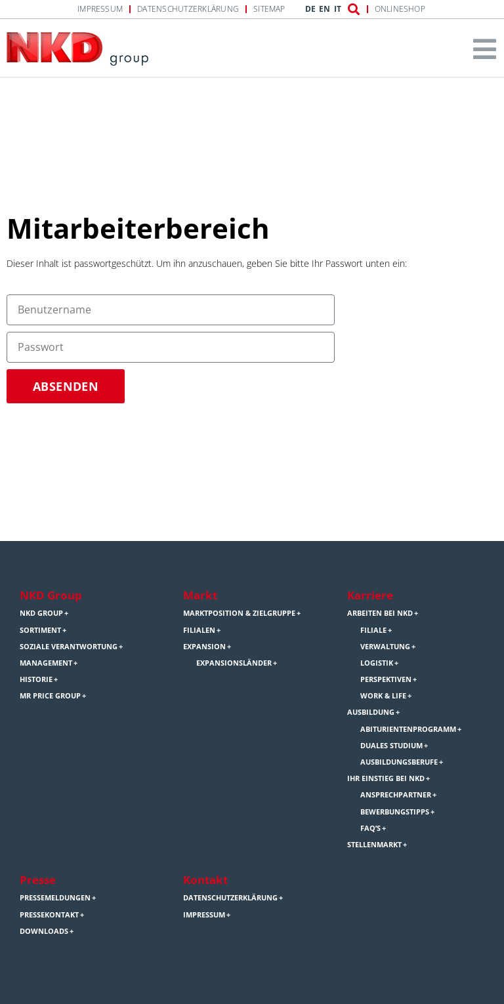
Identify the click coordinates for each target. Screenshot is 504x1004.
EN (324, 9)
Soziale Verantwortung (68, 646)
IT (337, 9)
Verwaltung (385, 646)
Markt (200, 595)
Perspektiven (385, 679)
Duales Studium (391, 745)
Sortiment (40, 630)
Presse (38, 879)
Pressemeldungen (55, 897)
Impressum (100, 9)
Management (46, 663)
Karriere (370, 595)
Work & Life (383, 695)
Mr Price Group (50, 695)
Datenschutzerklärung (188, 9)
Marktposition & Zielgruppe (239, 613)
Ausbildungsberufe (399, 762)
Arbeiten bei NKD (380, 613)
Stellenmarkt (374, 844)
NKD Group (51, 595)
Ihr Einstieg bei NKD (386, 778)
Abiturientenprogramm (408, 729)
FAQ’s (370, 828)
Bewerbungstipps (394, 811)
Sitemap (269, 9)
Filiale (373, 630)
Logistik (376, 663)
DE (310, 9)
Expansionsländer (234, 663)
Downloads (44, 931)
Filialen (199, 630)
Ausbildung (370, 712)
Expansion (204, 646)
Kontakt (205, 879)
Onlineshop (400, 9)
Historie (36, 679)
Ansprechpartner (395, 794)
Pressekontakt (49, 914)
